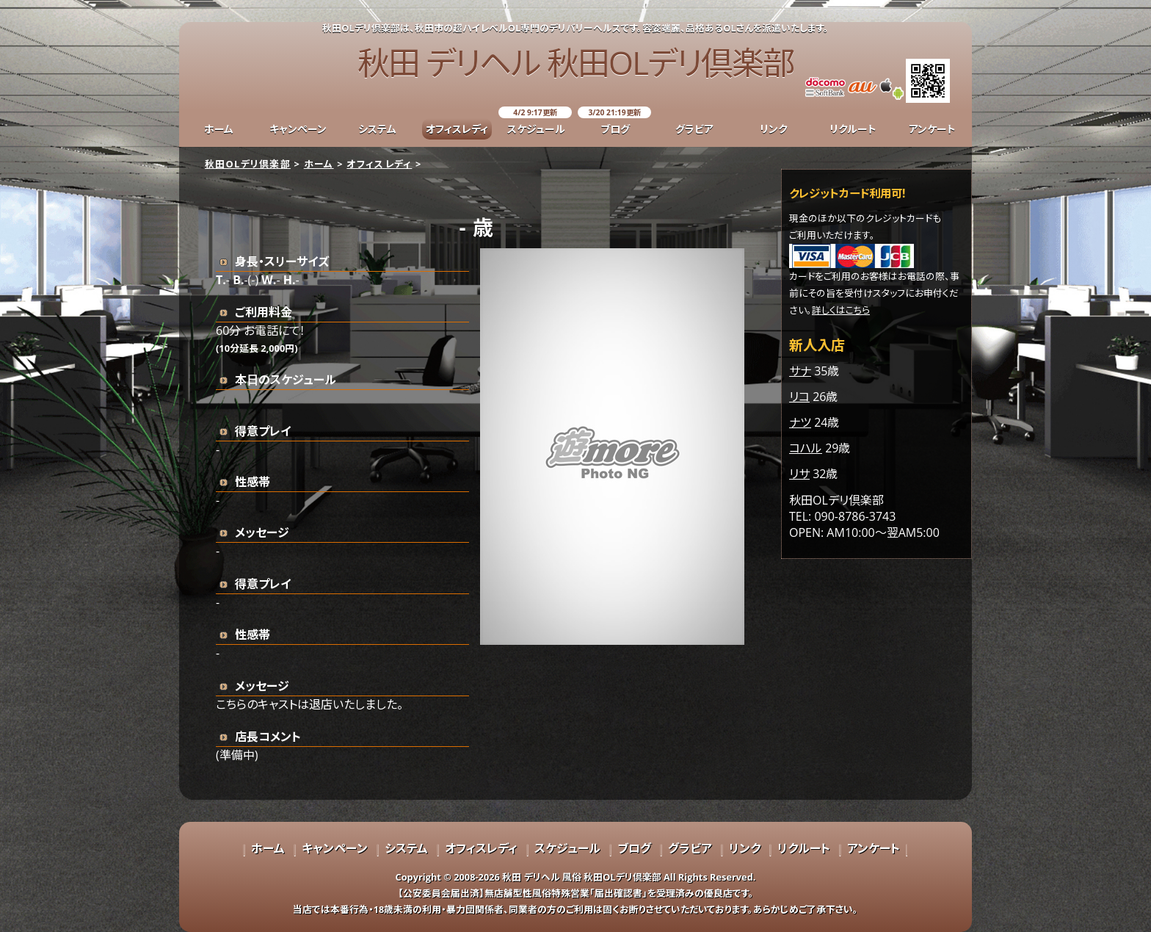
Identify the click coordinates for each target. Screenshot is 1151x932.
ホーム (218, 129)
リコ (799, 397)
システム (377, 129)
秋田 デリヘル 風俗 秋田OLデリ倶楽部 (581, 877)
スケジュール (536, 129)
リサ (799, 474)
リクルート (852, 129)
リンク (774, 129)
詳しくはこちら (841, 310)
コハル (805, 448)
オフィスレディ (457, 129)
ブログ (615, 129)
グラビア (694, 129)
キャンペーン (298, 129)
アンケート (932, 129)
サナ (800, 371)
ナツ (800, 422)
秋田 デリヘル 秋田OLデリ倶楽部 (575, 62)
